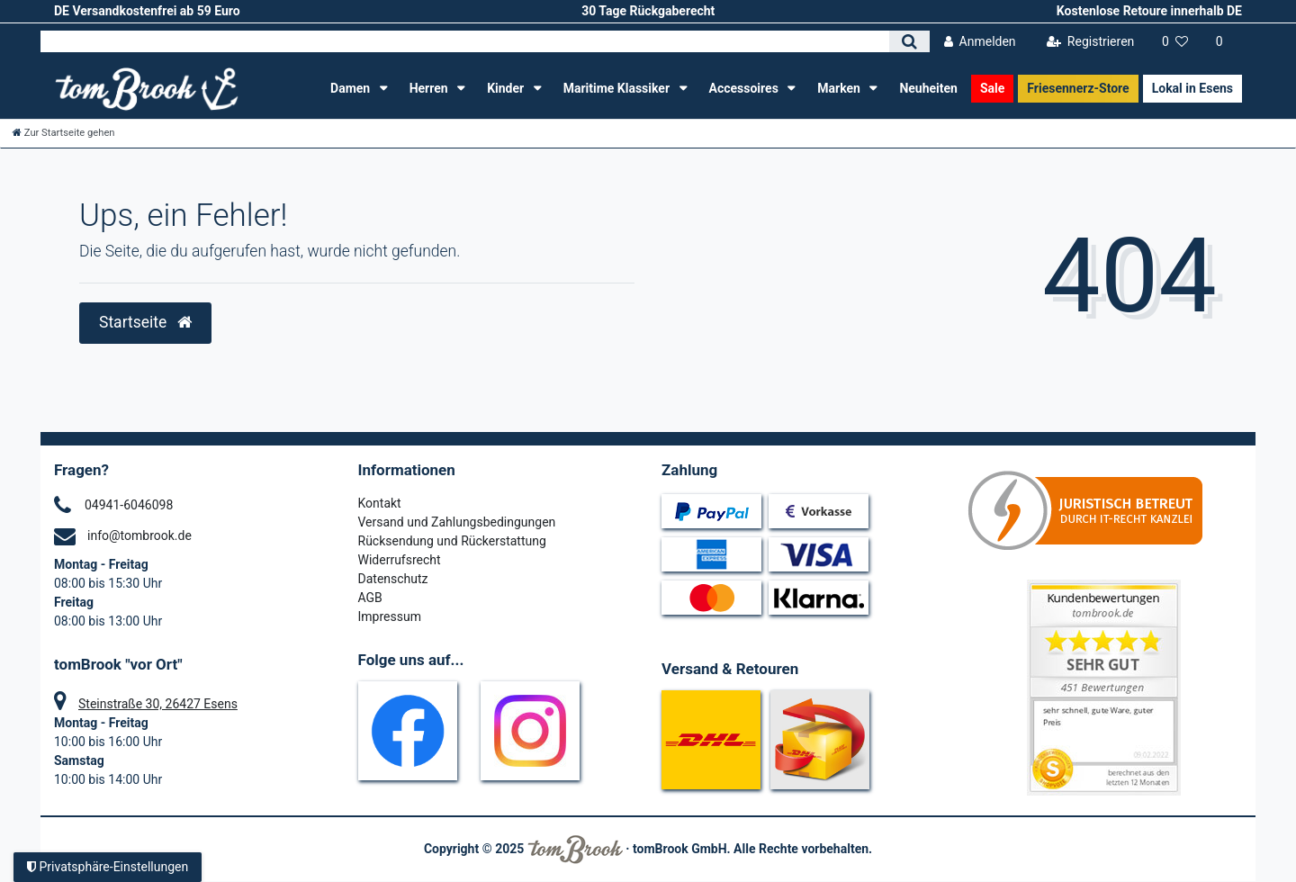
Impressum (389, 616)
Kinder (507, 88)
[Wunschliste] (1175, 41)
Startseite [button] (145, 322)
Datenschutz (393, 579)
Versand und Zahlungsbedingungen (457, 522)
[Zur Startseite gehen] (64, 133)
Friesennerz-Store (1078, 88)
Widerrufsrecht (399, 560)
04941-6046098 (129, 505)
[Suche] (909, 41)
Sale (992, 88)
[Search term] (464, 41)
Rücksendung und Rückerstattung (452, 541)
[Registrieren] (1090, 41)
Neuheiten (928, 88)
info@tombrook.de (139, 535)
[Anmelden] (980, 41)
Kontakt (379, 503)
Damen (352, 88)
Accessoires (745, 88)
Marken (840, 88)
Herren (430, 88)
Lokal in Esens (1192, 88)
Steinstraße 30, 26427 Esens (158, 704)
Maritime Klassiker (618, 88)
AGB (370, 597)
